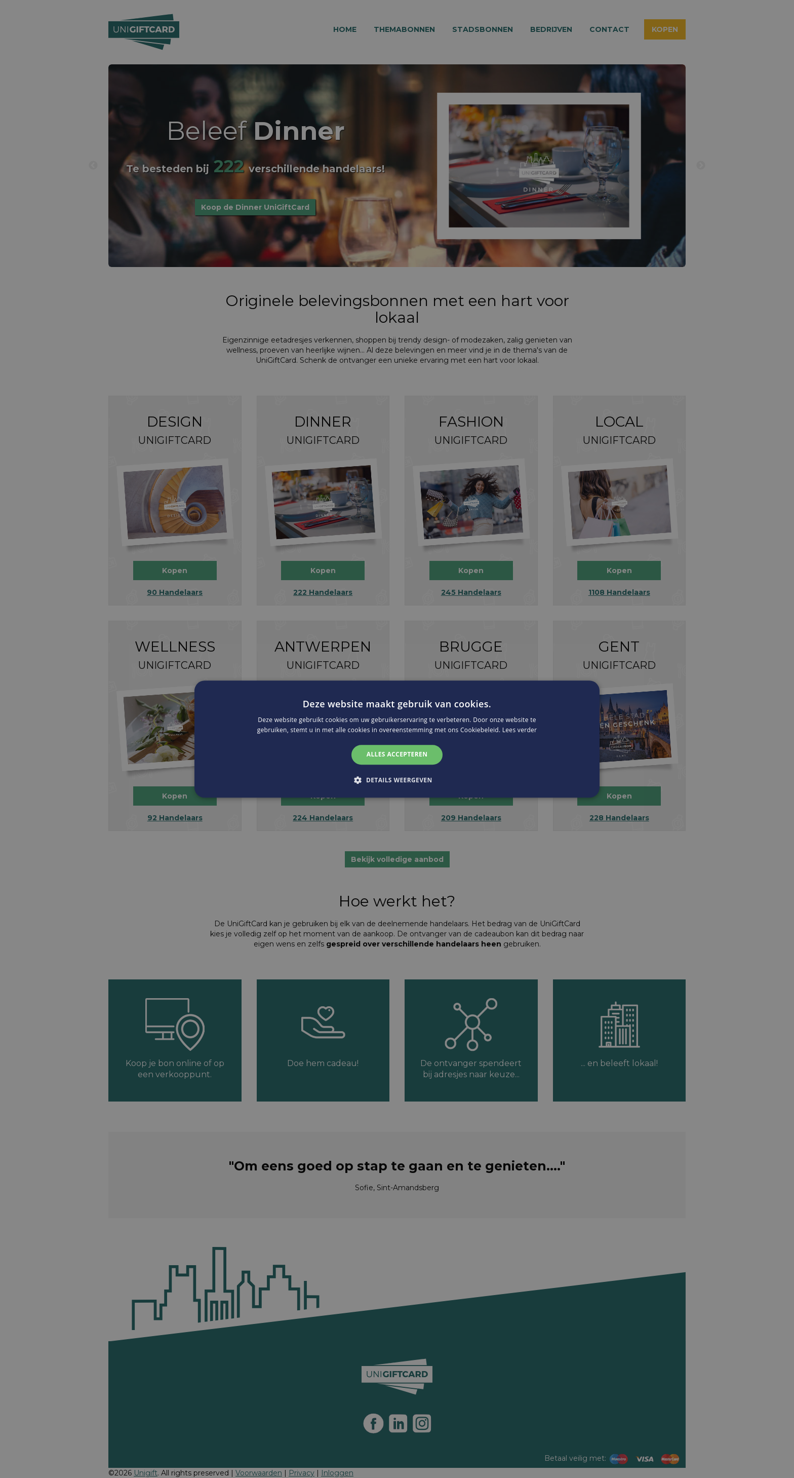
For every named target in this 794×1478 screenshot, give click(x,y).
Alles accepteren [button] (397, 754)
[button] (397, 780)
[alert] (397, 739)
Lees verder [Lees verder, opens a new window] (519, 730)
